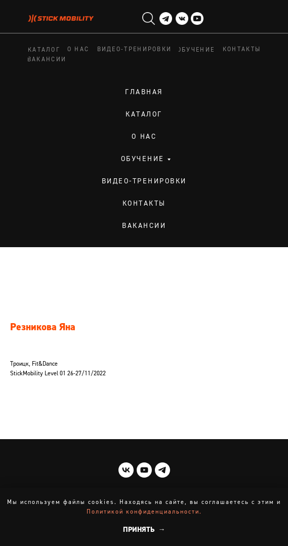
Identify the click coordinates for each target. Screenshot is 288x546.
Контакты (144, 203)
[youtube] (144, 470)
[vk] (126, 470)
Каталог (144, 114)
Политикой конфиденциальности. (144, 512)
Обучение (142, 159)
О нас (144, 136)
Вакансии (144, 225)
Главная (144, 92)
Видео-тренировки (144, 181)
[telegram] (162, 470)
